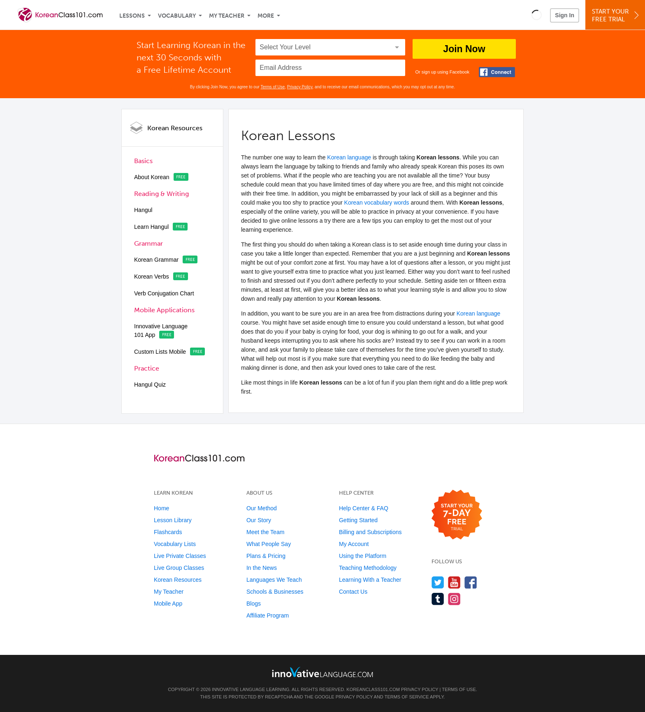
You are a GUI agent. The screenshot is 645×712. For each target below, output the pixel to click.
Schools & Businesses (275, 591)
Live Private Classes (180, 556)
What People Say (268, 544)
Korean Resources (174, 128)
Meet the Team (265, 532)
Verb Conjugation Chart (164, 293)
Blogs (253, 603)
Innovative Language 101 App (161, 330)
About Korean (151, 177)
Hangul (143, 210)
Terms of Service (407, 696)
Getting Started (358, 520)
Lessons (132, 15)
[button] (536, 15)
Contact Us (353, 591)
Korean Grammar (156, 259)
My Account (354, 544)
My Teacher (226, 15)
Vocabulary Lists (175, 544)
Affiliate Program (267, 615)
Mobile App (168, 603)
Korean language (349, 157)
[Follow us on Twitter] (438, 582)
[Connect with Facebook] (497, 72)
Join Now (464, 49)
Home (161, 508)
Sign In (564, 15)
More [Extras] (266, 15)
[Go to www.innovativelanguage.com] (322, 671)
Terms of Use (272, 87)
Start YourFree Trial (616, 15)
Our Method (261, 508)
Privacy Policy (300, 87)
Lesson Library (173, 520)
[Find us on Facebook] (470, 582)
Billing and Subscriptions (370, 532)
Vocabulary (177, 15)
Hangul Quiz (150, 384)
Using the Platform (362, 556)
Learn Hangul (151, 227)
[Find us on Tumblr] (438, 598)
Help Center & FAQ (363, 508)
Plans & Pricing (265, 556)
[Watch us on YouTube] (454, 582)
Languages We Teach (274, 579)
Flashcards (168, 532)
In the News (261, 568)
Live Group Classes (179, 568)
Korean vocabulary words (376, 202)
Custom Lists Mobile (160, 351)
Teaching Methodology (368, 568)
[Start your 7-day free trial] (457, 515)
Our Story (258, 520)
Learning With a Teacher (370, 579)
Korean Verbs (151, 276)
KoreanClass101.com (373, 689)
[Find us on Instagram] (454, 598)
